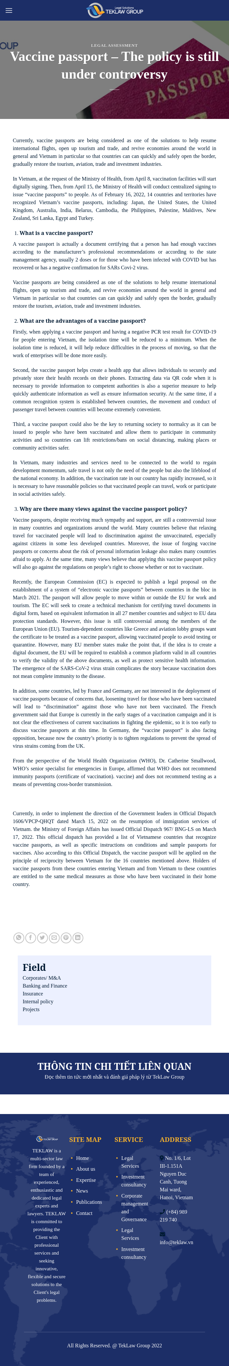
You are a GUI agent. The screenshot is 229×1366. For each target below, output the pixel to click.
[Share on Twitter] (42, 938)
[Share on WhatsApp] (18, 938)
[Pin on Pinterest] (66, 938)
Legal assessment (114, 45)
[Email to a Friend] (54, 938)
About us (85, 1169)
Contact (84, 1213)
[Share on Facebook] (30, 938)
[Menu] (9, 10)
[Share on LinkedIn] (78, 938)
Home (82, 1158)
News (82, 1191)
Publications (89, 1202)
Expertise (86, 1180)
